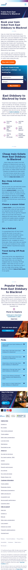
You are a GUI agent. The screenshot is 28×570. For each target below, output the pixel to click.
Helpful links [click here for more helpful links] (4, 421)
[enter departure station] (12, 77)
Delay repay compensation (8, 437)
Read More (14, 319)
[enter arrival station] (12, 81)
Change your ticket (6, 526)
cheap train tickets (14, 176)
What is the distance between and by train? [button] (11, 377)
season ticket (7, 207)
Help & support (5, 506)
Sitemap (3, 538)
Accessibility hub (5, 497)
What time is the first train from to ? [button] (11, 363)
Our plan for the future (7, 454)
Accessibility (3, 542)
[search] (12, 77)
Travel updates (5, 434)
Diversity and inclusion (7, 467)
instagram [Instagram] (7, 410)
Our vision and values (6, 473)
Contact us (4, 424)
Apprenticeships (5, 464)
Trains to (8, 330)
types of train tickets (19, 269)
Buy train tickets (8, 62)
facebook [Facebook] (5, 410)
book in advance (14, 112)
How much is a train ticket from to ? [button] (11, 384)
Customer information (7, 480)
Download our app (6, 447)
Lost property (4, 523)
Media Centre (18, 542)
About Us (3, 450)
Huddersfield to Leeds (14, 316)
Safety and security (6, 493)
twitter (2, 410)
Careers (3, 460)
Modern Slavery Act (6, 477)
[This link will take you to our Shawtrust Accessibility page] (21, 417)
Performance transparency (8, 490)
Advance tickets (11, 190)
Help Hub (3, 510)
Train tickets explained (7, 430)
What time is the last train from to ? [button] (11, 370)
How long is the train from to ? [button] (11, 351)
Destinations (4, 444)
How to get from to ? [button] (12, 345)
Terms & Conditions (10, 538)
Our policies (4, 470)
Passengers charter (6, 487)
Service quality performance (8, 500)
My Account (3, 545)
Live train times (5, 440)
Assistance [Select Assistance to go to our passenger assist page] (10, 542)
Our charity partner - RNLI (8, 457)
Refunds (3, 516)
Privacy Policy (20, 538)
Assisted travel (5, 533)
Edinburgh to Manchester (14, 315)
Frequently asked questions (8, 530)
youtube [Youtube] (10, 410)
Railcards (4, 247)
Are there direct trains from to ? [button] (11, 357)
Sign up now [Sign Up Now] (5, 403)
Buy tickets (14, 86)
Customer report (5, 503)
